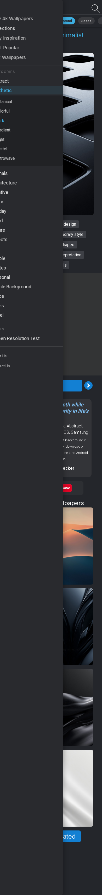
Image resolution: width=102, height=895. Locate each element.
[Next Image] (88, 385)
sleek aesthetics (25, 234)
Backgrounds (49, 432)
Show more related (48, 836)
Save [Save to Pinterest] (66, 488)
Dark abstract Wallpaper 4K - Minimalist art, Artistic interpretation (31, 8)
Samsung (79, 432)
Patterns (28, 432)
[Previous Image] (8, 385)
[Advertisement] (51, 324)
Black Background (57, 21)
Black (13, 432)
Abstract (74, 425)
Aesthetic (23, 47)
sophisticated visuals (47, 265)
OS (66, 432)
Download (48, 385)
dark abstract (30, 224)
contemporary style (65, 234)
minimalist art (32, 244)
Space (86, 21)
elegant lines (24, 254)
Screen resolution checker (48, 468)
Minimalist (26, 21)
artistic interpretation (62, 254)
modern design (62, 224)
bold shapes (63, 244)
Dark (43, 47)
